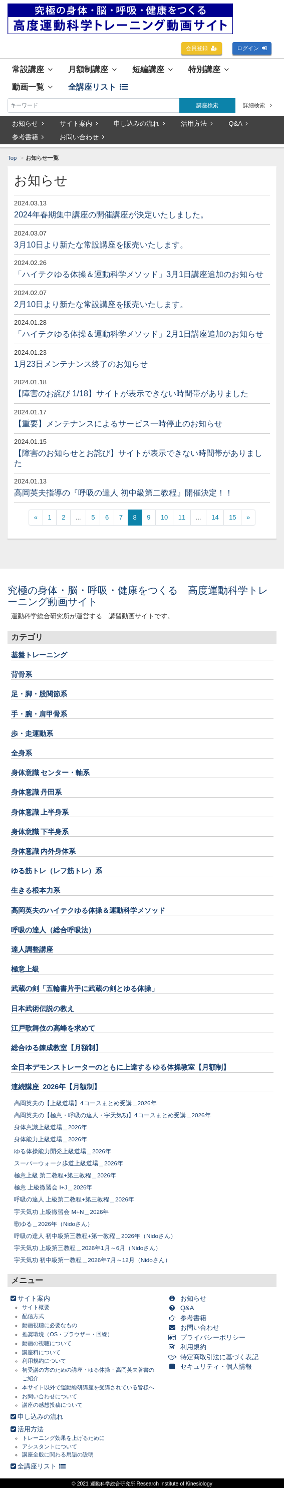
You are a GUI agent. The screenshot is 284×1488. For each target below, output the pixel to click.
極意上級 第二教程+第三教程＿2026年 (65, 1175)
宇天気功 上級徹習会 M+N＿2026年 (61, 1211)
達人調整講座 (32, 949)
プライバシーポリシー (208, 1337)
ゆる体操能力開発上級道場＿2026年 (62, 1151)
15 (232, 517)
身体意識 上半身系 (40, 812)
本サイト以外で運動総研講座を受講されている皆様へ (88, 1387)
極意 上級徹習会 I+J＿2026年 (53, 1187)
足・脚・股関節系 (39, 694)
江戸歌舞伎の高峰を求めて (53, 1028)
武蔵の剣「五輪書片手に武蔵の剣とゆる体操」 (84, 988)
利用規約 (189, 1347)
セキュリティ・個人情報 (212, 1366)
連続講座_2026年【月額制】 (56, 1087)
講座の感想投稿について (52, 1405)
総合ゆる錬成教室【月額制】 (56, 1048)
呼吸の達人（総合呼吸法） (53, 930)
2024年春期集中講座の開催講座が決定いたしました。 (111, 214)
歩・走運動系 (32, 733)
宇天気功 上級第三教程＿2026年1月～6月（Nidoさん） (87, 1248)
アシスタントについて (49, 1446)
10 (164, 517)
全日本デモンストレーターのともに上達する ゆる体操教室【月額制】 (120, 1067)
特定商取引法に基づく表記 (215, 1357)
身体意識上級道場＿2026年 (50, 1127)
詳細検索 (257, 105)
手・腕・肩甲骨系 (39, 714)
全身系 (21, 753)
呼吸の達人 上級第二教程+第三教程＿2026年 (74, 1199)
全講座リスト (98, 87)
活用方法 (197, 123)
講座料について (41, 1352)
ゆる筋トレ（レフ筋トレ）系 (56, 871)
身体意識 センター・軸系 (50, 773)
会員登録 (202, 48)
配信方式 (33, 1316)
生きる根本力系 (35, 890)
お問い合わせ (82, 137)
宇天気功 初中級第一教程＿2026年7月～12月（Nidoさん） (92, 1260)
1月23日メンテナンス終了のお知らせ (81, 363)
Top (12, 158)
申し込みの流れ (139, 123)
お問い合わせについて (49, 1396)
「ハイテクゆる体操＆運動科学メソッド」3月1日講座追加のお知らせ (138, 274)
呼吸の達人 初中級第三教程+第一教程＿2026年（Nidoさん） (95, 1235)
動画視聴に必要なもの (49, 1325)
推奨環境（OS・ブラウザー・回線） (67, 1334)
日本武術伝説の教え (42, 1009)
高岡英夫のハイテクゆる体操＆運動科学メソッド (88, 910)
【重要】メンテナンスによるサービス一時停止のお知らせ (118, 423)
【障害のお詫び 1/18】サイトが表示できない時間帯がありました (131, 393)
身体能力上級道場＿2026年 (50, 1139)
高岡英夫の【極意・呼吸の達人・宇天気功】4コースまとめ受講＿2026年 (112, 1115)
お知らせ (28, 123)
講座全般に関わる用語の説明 (58, 1454)
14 (214, 517)
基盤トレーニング (39, 655)
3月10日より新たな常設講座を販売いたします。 (101, 244)
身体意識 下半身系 (40, 832)
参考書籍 (28, 137)
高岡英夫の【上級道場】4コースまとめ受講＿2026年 (85, 1103)
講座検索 (207, 105)
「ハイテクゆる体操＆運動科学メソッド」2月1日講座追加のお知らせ (138, 333)
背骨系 (21, 674)
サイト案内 (79, 123)
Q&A (238, 123)
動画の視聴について (47, 1343)
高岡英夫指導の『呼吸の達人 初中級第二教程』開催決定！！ (123, 492)
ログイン (252, 48)
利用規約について (44, 1361)
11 (181, 517)
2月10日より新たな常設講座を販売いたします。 (101, 304)
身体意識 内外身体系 (43, 851)
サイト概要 (36, 1307)
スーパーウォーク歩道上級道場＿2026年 (68, 1163)
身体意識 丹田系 (36, 792)
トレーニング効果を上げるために (63, 1438)
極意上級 (25, 969)
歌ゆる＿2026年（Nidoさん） (53, 1223)
